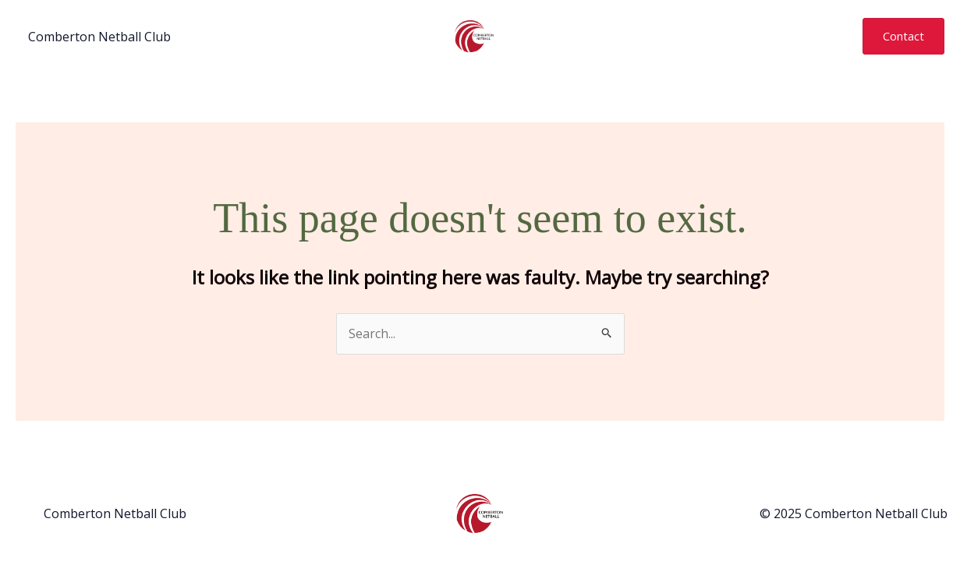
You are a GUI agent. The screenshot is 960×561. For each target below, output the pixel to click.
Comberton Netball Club (99, 36)
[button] (903, 36)
